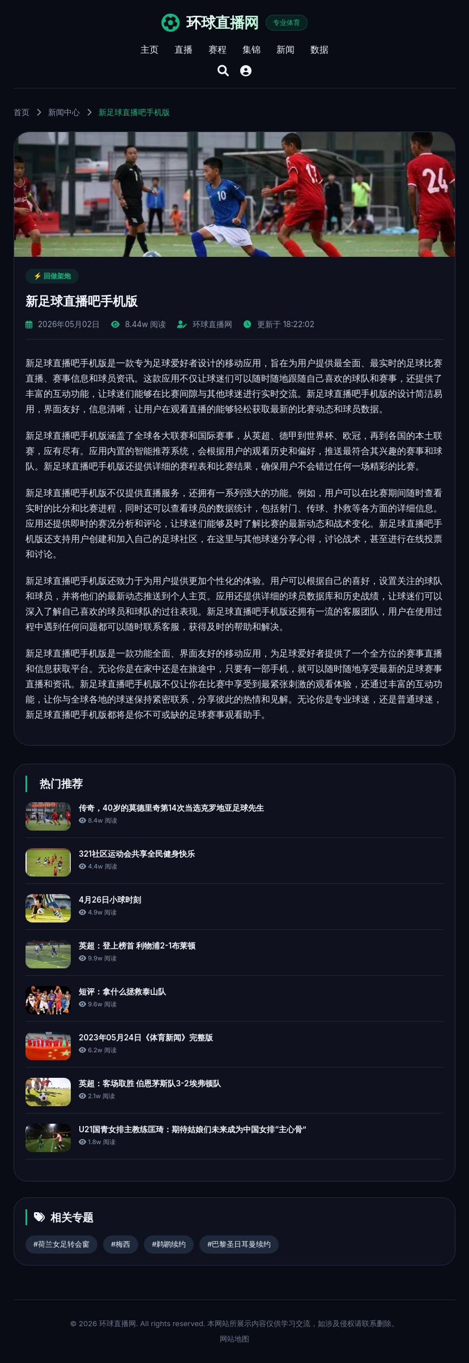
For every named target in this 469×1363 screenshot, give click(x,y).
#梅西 (120, 1244)
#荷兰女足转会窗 (61, 1244)
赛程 (217, 49)
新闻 (285, 49)
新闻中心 (64, 112)
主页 (149, 49)
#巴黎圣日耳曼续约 (239, 1244)
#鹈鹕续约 (169, 1244)
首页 (21, 112)
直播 (183, 49)
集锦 (251, 49)
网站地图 (234, 1338)
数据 (319, 49)
